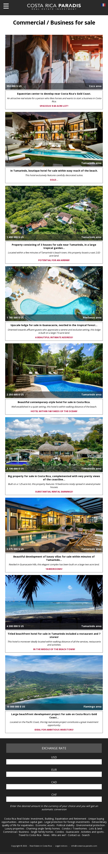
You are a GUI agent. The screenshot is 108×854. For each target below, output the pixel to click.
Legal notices (61, 845)
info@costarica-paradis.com (84, 845)
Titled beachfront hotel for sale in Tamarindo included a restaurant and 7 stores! (54, 635)
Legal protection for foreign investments (67, 822)
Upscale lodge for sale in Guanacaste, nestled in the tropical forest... (54, 325)
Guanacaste (73, 831)
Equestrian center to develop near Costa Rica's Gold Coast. (54, 93)
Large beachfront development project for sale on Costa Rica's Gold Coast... (54, 716)
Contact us (74, 835)
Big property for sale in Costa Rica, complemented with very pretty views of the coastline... (54, 477)
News (46, 835)
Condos (60, 831)
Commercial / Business (16, 831)
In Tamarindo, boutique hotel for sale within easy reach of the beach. (54, 170)
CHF (54, 795)
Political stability (66, 825)
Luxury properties (15, 828)
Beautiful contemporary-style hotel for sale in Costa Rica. (54, 402)
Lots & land (96, 828)
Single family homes (42, 831)
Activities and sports (92, 831)
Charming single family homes (43, 828)
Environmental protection (90, 825)
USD (54, 757)
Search (86, 835)
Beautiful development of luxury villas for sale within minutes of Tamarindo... (54, 558)
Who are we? (59, 835)
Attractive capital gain (30, 822)
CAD (54, 782)
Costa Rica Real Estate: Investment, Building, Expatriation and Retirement (45, 818)
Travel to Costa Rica (30, 835)
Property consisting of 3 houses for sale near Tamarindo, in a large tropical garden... (54, 246)
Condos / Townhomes (75, 828)
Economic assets (45, 825)
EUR (54, 770)
